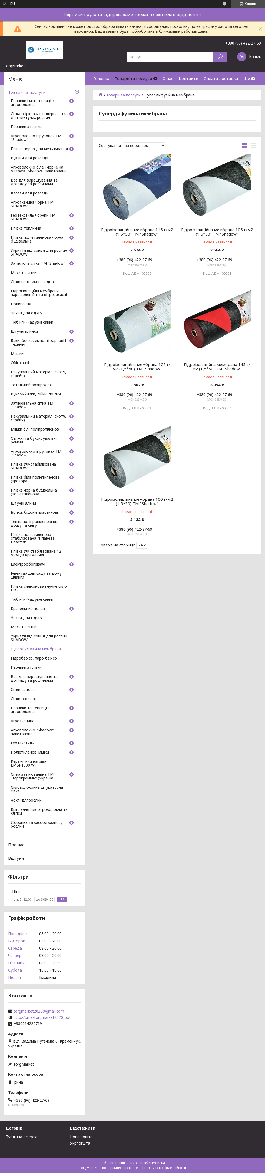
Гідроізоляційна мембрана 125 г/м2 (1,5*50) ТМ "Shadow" (137, 366)
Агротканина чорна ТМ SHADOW (32, 204)
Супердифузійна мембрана (36, 649)
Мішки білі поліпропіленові (35, 429)
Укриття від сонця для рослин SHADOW (39, 252)
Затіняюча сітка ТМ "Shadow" (38, 263)
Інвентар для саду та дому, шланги (37, 576)
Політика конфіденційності (165, 1167)
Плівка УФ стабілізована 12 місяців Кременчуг (36, 553)
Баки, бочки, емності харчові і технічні (38, 343)
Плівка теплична (26, 228)
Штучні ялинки (24, 332)
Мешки (17, 354)
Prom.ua (158, 1163)
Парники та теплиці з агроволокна (30, 710)
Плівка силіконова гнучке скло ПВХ (39, 588)
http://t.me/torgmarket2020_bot (42, 1017)
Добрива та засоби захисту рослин (36, 825)
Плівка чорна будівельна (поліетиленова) (34, 492)
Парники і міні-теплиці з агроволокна (32, 103)
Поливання (21, 304)
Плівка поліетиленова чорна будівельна (37, 240)
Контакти (188, 78)
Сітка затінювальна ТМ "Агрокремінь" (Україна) (33, 776)
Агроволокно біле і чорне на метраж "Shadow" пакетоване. (39, 169)
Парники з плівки (26, 127)
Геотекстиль (22, 743)
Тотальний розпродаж (32, 385)
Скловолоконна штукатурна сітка (37, 789)
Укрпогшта (80, 1143)
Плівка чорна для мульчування (39, 149)
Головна (101, 78)
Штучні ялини (23, 503)
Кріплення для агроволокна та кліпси (39, 812)
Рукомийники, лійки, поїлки (36, 394)
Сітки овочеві (23, 699)
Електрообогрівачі (28, 564)
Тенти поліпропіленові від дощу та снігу (35, 524)
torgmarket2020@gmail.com (39, 1011)
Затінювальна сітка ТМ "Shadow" (32, 405)
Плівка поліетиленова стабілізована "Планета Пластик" (33, 539)
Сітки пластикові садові (33, 282)
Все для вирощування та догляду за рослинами (34, 182)
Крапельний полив (28, 609)
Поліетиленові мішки (30, 752)
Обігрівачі (20, 363)
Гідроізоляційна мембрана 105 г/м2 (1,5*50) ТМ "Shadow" (217, 231)
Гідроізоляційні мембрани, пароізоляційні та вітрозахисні (39, 293)
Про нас (16, 844)
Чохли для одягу (26, 313)
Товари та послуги (133, 78)
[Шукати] (220, 57)
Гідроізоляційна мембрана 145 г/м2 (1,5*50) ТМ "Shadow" (217, 366)
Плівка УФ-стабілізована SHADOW (33, 466)
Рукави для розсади (29, 158)
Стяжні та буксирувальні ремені (34, 440)
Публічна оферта (21, 1136)
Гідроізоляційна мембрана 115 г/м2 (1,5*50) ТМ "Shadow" (137, 231)
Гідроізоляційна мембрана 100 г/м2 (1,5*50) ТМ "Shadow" (137, 501)
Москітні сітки (24, 273)
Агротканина (22, 721)
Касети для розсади (29, 193)
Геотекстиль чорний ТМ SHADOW (33, 217)
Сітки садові (22, 690)
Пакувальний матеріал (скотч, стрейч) (38, 374)
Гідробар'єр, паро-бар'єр (34, 658)
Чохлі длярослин (26, 800)
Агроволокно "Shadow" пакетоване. (32, 732)
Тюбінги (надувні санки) (33, 322)
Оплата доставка (221, 78)
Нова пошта (81, 1136)
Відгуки (16, 858)
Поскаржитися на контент (121, 1167)
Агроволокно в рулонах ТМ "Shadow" (36, 138)
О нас (168, 78)
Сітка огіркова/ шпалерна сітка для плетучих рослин (39, 116)
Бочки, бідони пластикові (34, 512)
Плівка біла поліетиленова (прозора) (35, 479)
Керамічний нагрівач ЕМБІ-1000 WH (29, 763)
